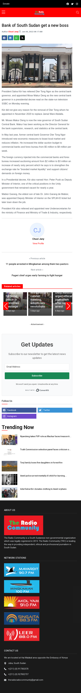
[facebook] (67, 3)
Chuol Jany (13, 32)
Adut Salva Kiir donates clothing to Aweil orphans (43, 489)
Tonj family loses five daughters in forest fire (41, 462)
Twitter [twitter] (46, 410)
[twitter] (72, 3)
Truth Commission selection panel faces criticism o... (45, 449)
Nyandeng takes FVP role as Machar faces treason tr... (45, 436)
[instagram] (77, 3)
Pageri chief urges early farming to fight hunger (37, 275)
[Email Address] (37, 366)
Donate (6, 4)
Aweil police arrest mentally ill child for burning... (43, 476)
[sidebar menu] (3, 12)
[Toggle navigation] (77, 12)
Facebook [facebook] (11, 410)
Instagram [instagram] (12, 416)
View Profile (38, 243)
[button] (5, 306)
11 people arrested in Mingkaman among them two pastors (37, 264)
